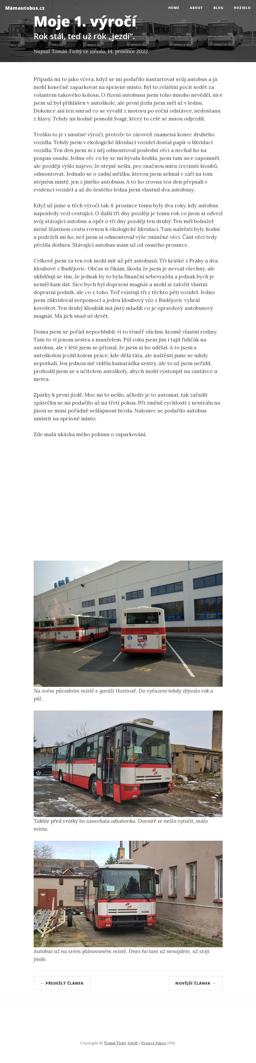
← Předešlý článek (62, 983)
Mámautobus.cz (25, 8)
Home (173, 8)
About (196, 8)
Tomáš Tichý (115, 1043)
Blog (218, 8)
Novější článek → (195, 983)
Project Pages (153, 1043)
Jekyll (132, 1043)
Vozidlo (242, 8)
